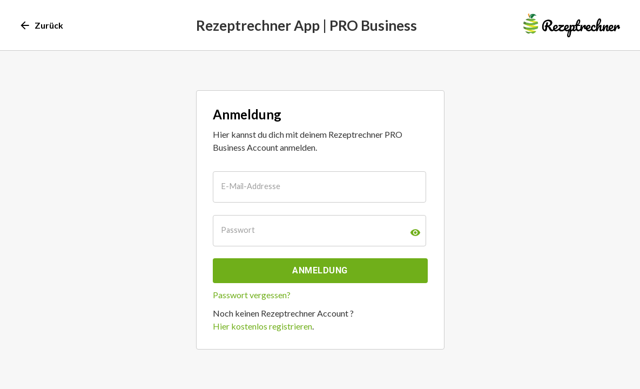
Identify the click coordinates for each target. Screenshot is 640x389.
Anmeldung (320, 270)
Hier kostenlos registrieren (262, 326)
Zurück (42, 25)
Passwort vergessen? (252, 295)
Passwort (238, 229)
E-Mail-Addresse (250, 186)
